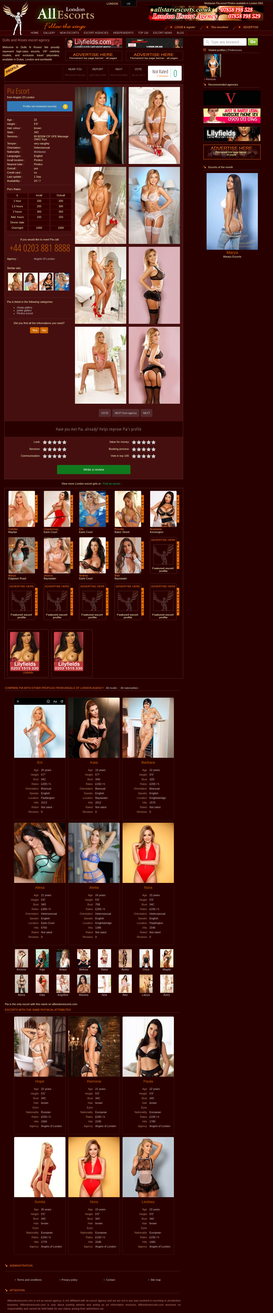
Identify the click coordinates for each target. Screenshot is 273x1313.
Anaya (63, 967)
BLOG (180, 32)
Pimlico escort (25, 321)
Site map (155, 1279)
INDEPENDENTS (123, 32)
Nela (104, 993)
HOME (35, 32)
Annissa (21, 967)
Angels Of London (44, 266)
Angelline (63, 993)
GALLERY (49, 32)
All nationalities (129, 687)
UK (129, 3)
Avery (166, 993)
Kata (42, 993)
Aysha (125, 967)
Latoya (146, 993)
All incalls (111, 687)
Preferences (235, 50)
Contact (110, 1279)
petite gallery (24, 318)
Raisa (104, 967)
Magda (166, 967)
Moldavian (40, 150)
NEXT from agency (126, 413)
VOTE (133, 72)
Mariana (83, 993)
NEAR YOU (70, 72)
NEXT (114, 72)
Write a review (94, 469)
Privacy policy (69, 1279)
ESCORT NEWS (162, 32)
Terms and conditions (29, 1279)
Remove (211, 79)
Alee (125, 993)
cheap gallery (24, 315)
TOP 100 (143, 32)
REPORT (92, 72)
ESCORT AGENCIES (96, 32)
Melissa (83, 967)
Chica (146, 967)
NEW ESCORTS (69, 32)
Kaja (42, 967)
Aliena (21, 993)
